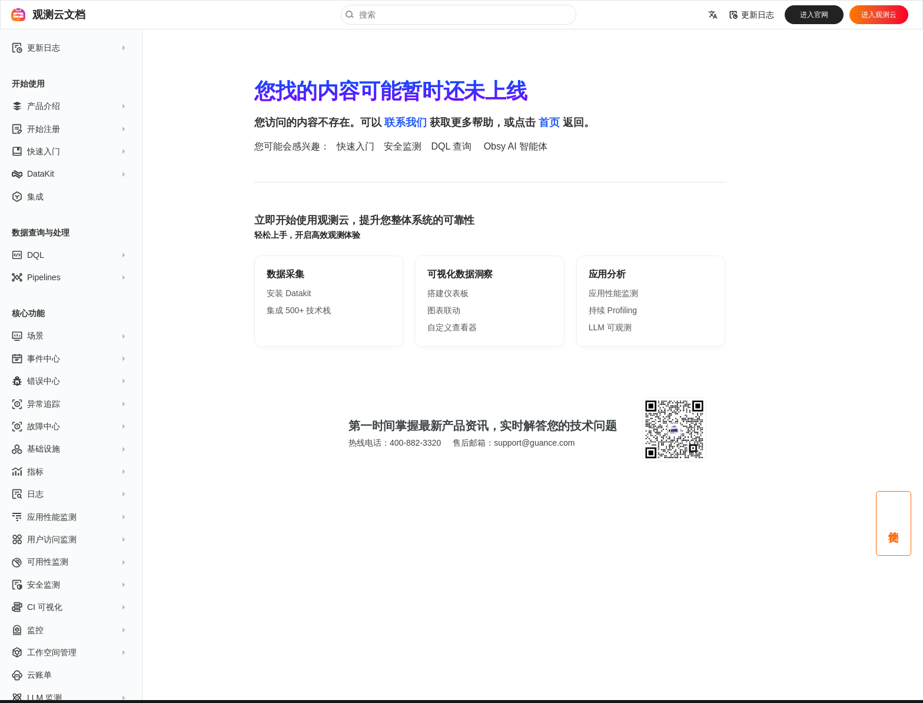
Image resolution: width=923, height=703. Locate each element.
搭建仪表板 (448, 293)
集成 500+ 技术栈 (299, 310)
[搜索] (458, 14)
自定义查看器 (452, 327)
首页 (549, 122)
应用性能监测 (613, 293)
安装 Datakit (289, 293)
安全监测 (402, 146)
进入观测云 (879, 15)
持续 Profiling (613, 310)
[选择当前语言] (712, 14)
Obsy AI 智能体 (515, 146)
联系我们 (405, 122)
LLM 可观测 (610, 327)
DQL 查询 (451, 146)
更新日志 (751, 15)
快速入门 (355, 146)
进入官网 (814, 15)
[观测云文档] (18, 14)
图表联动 (443, 310)
